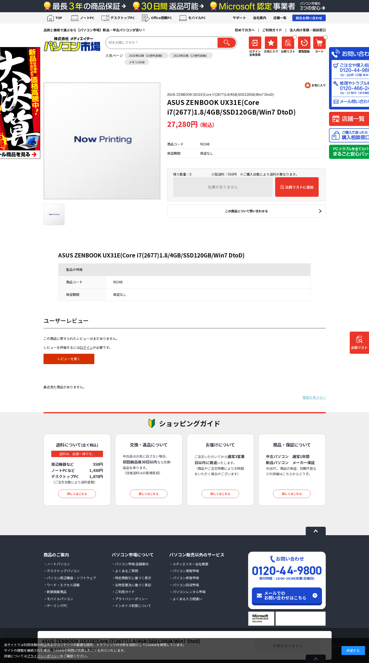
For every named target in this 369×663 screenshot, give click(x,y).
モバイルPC (197, 17)
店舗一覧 (279, 17)
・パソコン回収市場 (184, 585)
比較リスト (359, 347)
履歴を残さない (314, 397)
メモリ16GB (137, 62)
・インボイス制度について (131, 605)
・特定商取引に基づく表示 (131, 577)
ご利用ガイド (272, 30)
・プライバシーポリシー (130, 598)
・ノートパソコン (57, 564)
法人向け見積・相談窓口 (308, 30)
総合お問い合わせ (309, 18)
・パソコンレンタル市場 (187, 591)
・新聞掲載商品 (55, 591)
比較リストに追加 (299, 187)
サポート (239, 17)
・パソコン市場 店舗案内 (130, 564)
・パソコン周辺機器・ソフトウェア (70, 577)
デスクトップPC (123, 17)
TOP (58, 17)
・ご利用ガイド (123, 591)
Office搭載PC (161, 17)
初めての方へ (245, 30)
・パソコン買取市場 (184, 570)
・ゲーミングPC (55, 605)
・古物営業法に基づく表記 (131, 585)
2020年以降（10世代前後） (146, 55)
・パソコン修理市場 (184, 577)
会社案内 (259, 17)
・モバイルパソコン (58, 598)
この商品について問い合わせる (246, 211)
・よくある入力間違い (185, 598)
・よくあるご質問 (125, 570)
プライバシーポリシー (43, 656)
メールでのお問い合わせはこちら (285, 595)
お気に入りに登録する (315, 85)
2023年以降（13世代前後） (191, 55)
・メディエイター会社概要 (188, 564)
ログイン (86, 347)
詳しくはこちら (77, 494)
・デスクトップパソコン (62, 570)
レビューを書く (68, 358)
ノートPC (87, 17)
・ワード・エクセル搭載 (62, 585)
